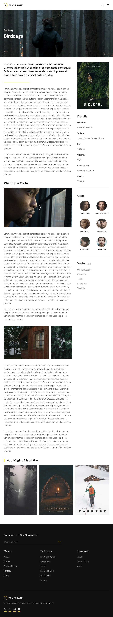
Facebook (81, 274)
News (78, 566)
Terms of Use (82, 561)
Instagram (81, 283)
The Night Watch (47, 557)
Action (6, 557)
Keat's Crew (44, 575)
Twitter (80, 279)
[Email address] (32, 542)
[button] (102, 5)
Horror (6, 575)
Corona (42, 580)
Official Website (84, 270)
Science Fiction (10, 566)
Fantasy (8, 30)
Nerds (42, 566)
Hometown (44, 561)
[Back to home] (13, 5)
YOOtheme (48, 603)
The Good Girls (46, 571)
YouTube (81, 288)
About (78, 557)
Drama (6, 561)
